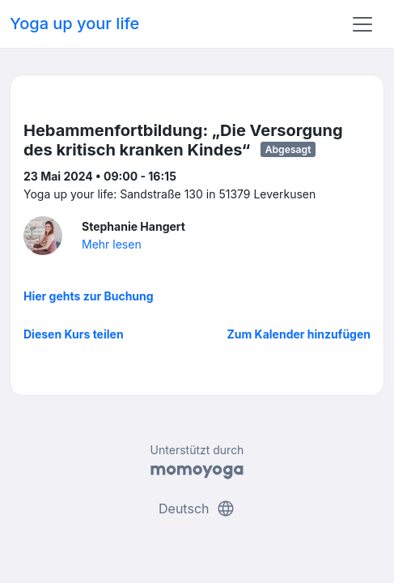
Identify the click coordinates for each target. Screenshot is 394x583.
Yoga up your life (74, 23)
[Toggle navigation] (362, 24)
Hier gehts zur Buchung (88, 296)
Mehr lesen (112, 244)
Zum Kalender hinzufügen (299, 334)
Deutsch (197, 508)
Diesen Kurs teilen (73, 334)
